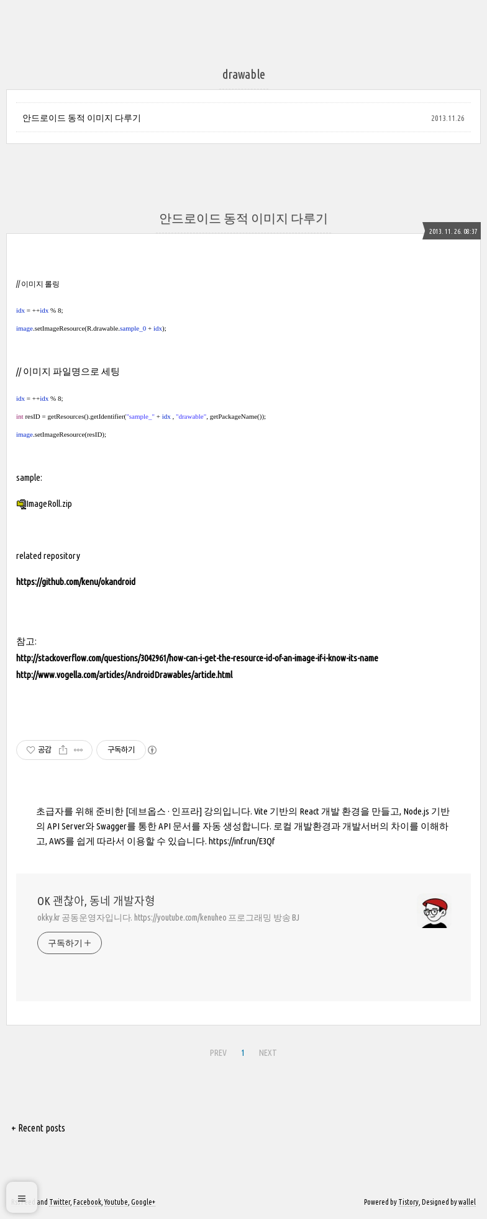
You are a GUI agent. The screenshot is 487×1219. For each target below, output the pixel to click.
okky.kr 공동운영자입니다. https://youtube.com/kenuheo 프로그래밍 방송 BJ (168, 917)
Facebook (87, 1202)
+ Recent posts (38, 1127)
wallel (467, 1202)
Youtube (116, 1202)
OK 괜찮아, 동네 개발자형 (96, 901)
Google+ (143, 1202)
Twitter (59, 1202)
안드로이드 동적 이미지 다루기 (81, 118)
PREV (218, 1053)
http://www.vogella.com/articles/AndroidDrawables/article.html (124, 674)
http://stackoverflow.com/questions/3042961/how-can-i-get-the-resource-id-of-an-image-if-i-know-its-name (197, 658)
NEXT (268, 1053)
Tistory (408, 1202)
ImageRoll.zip (44, 503)
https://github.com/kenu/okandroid (75, 581)
